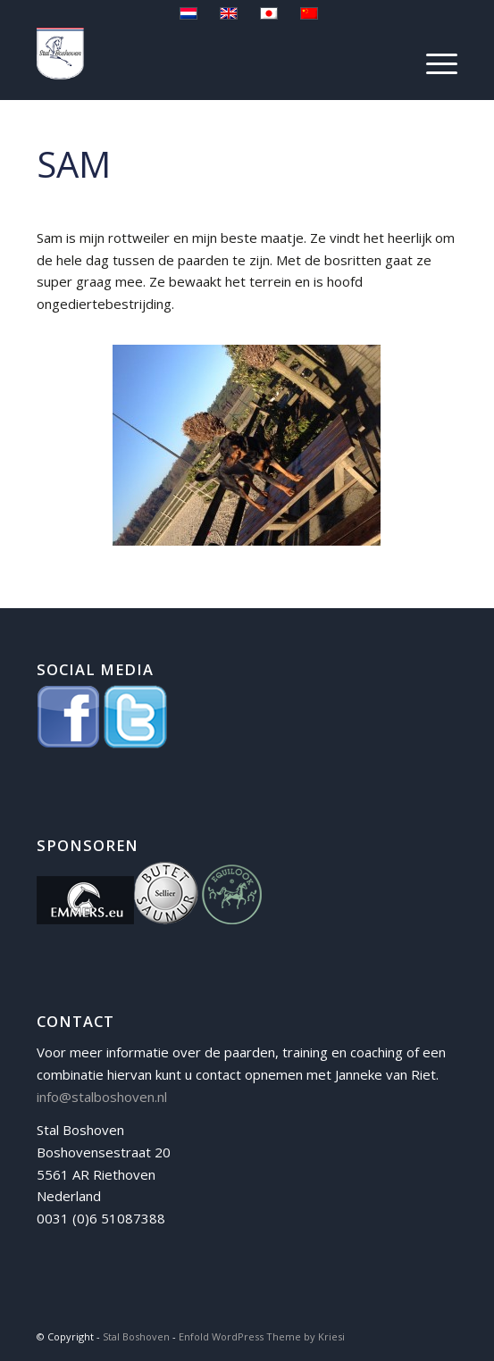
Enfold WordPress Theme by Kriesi (262, 1336)
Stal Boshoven (136, 1336)
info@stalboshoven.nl (102, 1097)
